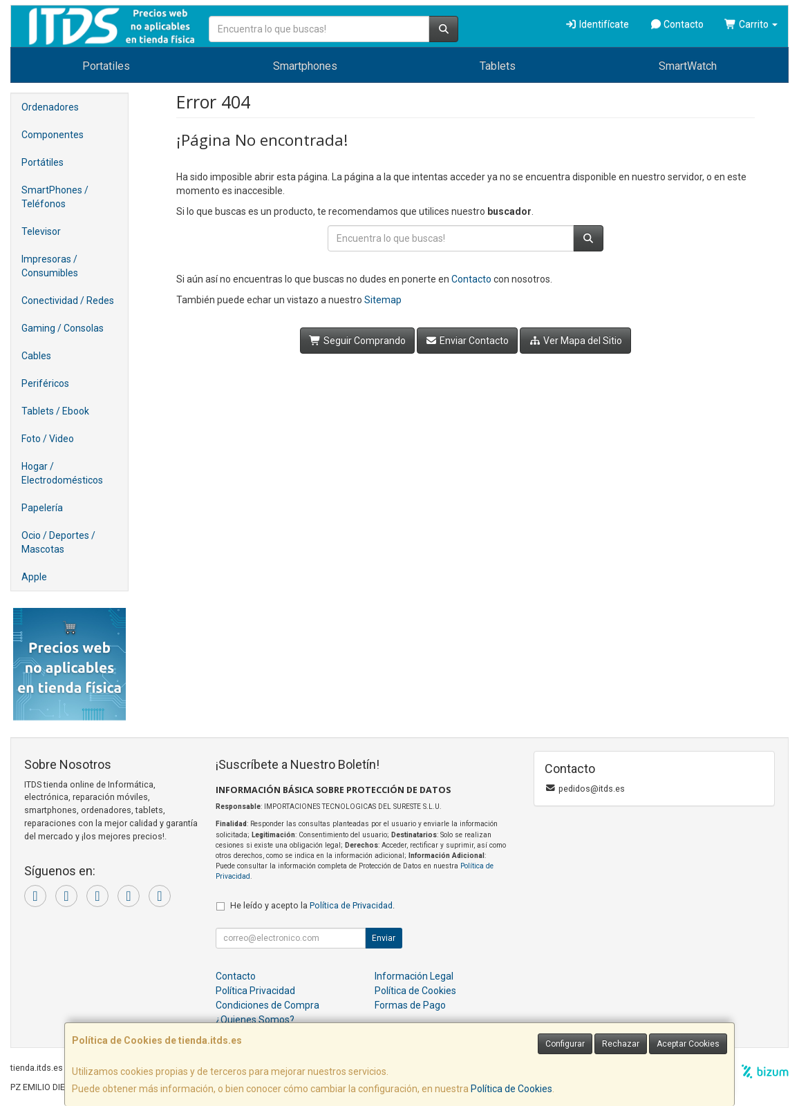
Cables (36, 355)
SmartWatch (688, 66)
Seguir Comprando (357, 340)
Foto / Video (47, 438)
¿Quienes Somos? (255, 1019)
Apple (34, 576)
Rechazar (620, 1044)
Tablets (498, 66)
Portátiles (42, 162)
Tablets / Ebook (55, 411)
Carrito (751, 24)
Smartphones (305, 66)
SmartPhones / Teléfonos (54, 196)
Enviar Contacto (467, 340)
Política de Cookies (511, 1088)
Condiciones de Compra (267, 1005)
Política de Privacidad (351, 905)
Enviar (383, 938)
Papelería (42, 507)
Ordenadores (50, 107)
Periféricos (45, 383)
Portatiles (106, 66)
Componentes (52, 134)
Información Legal (414, 976)
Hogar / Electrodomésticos (62, 473)
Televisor (41, 231)
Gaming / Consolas (62, 328)
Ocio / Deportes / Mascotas (58, 542)
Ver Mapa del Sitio (575, 340)
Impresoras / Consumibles (49, 266)
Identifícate (597, 24)
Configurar (565, 1044)
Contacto (677, 24)
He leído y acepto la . (312, 905)
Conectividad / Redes (67, 300)
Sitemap (383, 299)
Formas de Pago (410, 1005)
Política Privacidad (255, 990)
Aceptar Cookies (688, 1044)
